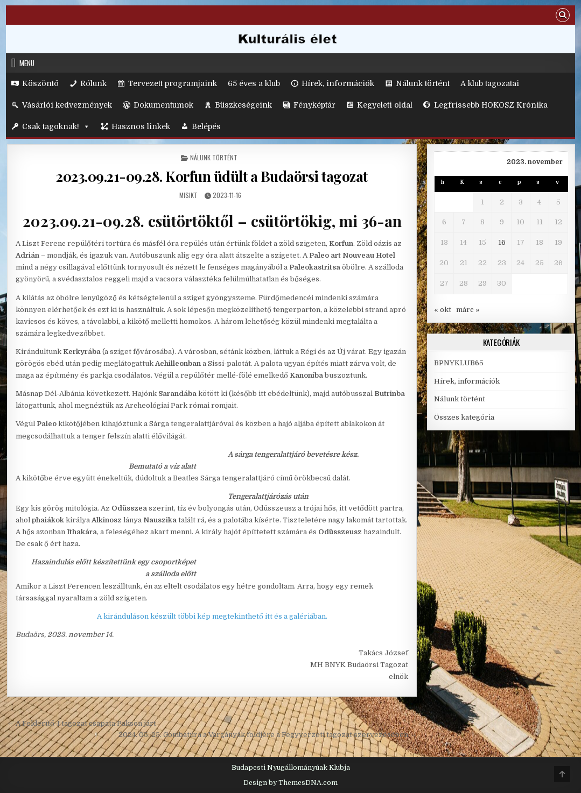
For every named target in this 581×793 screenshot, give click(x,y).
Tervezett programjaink (172, 83)
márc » (468, 310)
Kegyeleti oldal (384, 105)
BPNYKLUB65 (459, 363)
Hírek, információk (338, 83)
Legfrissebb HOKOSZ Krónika (491, 105)
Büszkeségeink (243, 105)
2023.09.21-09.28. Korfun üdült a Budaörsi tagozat (212, 176)
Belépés (206, 126)
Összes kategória (464, 417)
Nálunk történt (423, 83)
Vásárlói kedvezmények (67, 105)
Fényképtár (314, 105)
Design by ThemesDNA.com (290, 783)
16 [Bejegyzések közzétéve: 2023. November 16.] (502, 242)
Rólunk (93, 83)
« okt (442, 310)
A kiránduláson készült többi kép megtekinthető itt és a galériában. (212, 616)
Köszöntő (40, 83)
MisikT (188, 195)
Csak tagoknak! (56, 126)
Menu (26, 63)
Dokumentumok (163, 105)
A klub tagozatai (489, 83)
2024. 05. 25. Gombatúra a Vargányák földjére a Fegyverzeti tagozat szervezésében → (267, 735)
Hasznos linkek (140, 126)
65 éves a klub (254, 83)
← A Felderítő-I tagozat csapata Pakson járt (81, 723)
